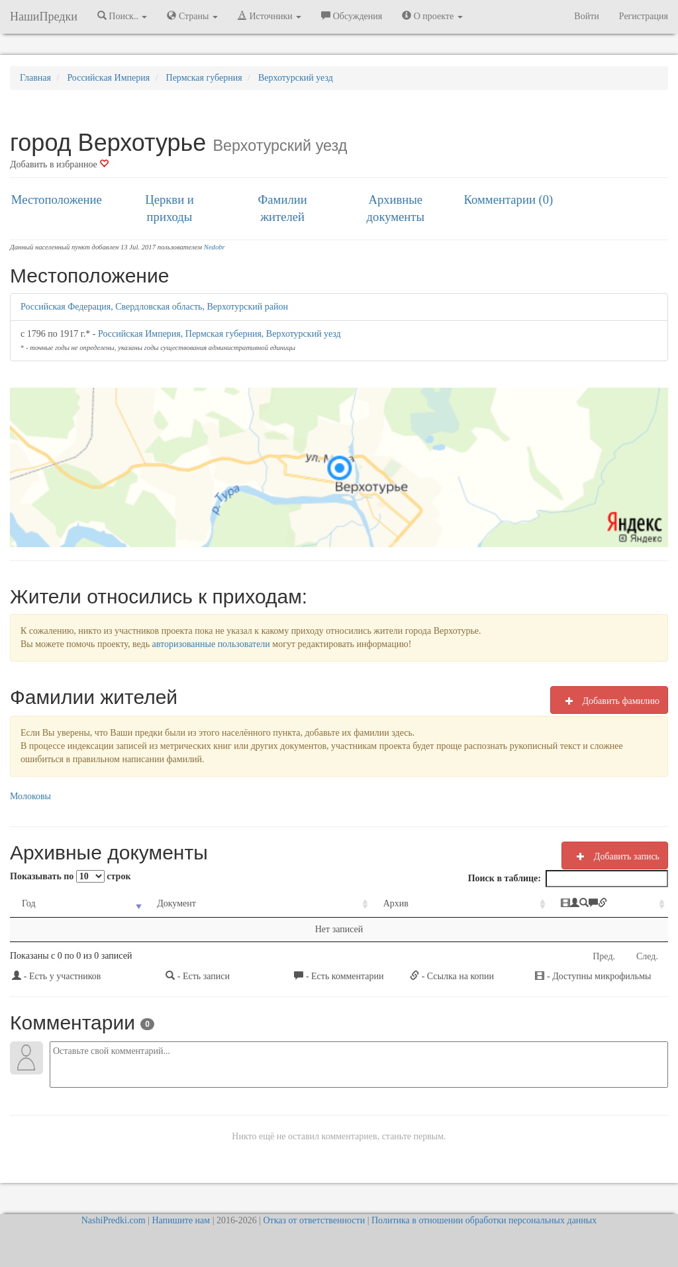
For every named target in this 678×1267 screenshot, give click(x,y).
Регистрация (643, 16)
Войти (586, 16)
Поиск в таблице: (568, 878)
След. (647, 956)
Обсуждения (351, 16)
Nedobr (214, 247)
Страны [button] (192, 16)
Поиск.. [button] (122, 16)
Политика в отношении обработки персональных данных (484, 1220)
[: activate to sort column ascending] (563, 904)
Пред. (604, 956)
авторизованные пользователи (211, 644)
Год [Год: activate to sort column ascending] (29, 903)
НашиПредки (43, 16)
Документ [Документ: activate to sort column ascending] (153, 903)
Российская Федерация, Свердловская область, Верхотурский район (154, 307)
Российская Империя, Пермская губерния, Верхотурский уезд (219, 334)
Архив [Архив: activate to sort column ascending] (335, 903)
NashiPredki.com (113, 1220)
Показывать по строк (70, 876)
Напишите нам (181, 1220)
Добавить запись (614, 856)
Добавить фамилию (609, 700)
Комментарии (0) (509, 199)
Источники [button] (269, 16)
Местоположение (56, 199)
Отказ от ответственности (314, 1220)
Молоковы (30, 796)
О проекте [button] (432, 16)
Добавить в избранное (59, 164)
